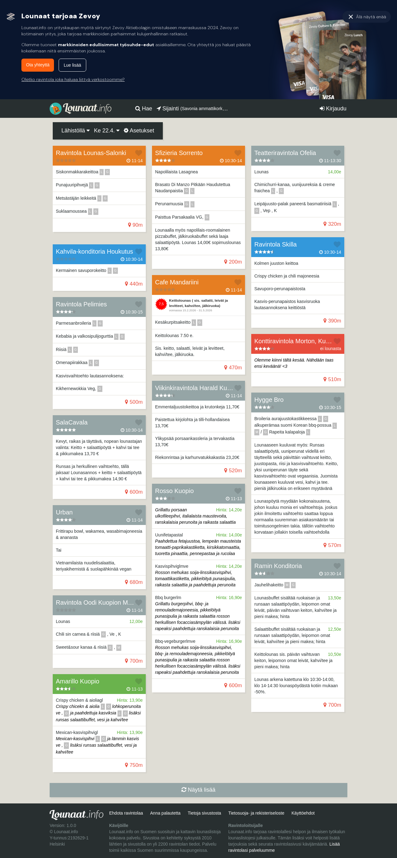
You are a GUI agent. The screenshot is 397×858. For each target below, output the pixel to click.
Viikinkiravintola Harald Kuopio (197, 388)
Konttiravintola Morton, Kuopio (295, 341)
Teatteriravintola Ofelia (285, 152)
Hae (143, 108)
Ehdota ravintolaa (126, 813)
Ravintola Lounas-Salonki (91, 152)
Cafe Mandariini (176, 282)
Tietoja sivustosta (204, 813)
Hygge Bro (269, 399)
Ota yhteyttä (37, 64)
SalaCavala (71, 422)
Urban (64, 512)
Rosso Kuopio (174, 490)
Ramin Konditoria (278, 565)
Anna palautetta (165, 813)
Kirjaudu (333, 108)
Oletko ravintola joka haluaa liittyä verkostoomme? (73, 79)
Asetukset (139, 130)
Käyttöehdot (303, 813)
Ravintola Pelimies (81, 304)
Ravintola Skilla (275, 244)
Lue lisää (72, 65)
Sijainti (193, 108)
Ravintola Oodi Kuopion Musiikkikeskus (110, 602)
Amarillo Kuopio (77, 681)
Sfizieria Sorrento (179, 152)
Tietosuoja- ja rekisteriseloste (256, 813)
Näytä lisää (198, 790)
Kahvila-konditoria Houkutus (94, 251)
